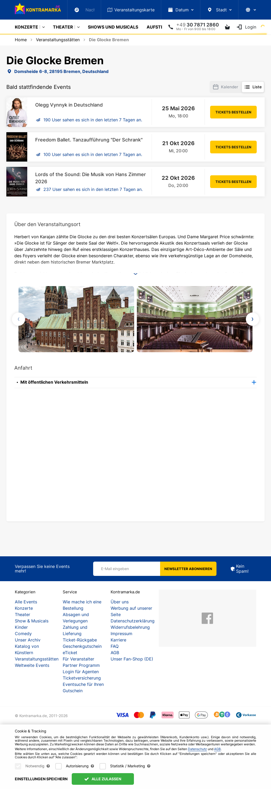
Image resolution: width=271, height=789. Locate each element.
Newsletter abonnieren (188, 569)
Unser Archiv (27, 640)
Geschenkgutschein (82, 646)
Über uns (120, 601)
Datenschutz (197, 749)
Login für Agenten (81, 671)
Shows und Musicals (113, 27)
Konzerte (26, 27)
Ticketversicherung (82, 678)
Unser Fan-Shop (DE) (132, 659)
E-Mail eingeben (115, 568)
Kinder (21, 627)
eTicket (70, 652)
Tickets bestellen (233, 112)
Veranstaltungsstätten (36, 659)
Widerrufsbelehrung (130, 627)
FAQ (115, 646)
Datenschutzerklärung (133, 620)
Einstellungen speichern (41, 779)
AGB (115, 652)
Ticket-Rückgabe (80, 640)
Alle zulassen (102, 779)
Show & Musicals (31, 620)
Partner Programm (81, 665)
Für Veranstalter (78, 659)
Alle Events (26, 601)
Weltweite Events (32, 665)
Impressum (121, 633)
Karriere (118, 640)
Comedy (23, 633)
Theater (63, 27)
